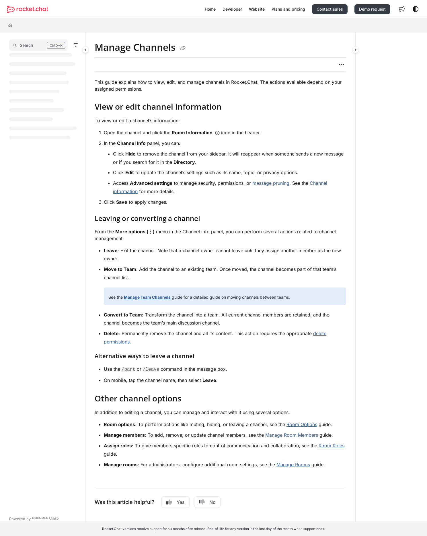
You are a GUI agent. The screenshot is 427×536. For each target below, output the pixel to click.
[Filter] (75, 45)
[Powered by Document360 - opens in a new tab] (34, 518)
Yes (175, 502)
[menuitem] (210, 9)
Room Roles (331, 445)
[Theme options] (415, 9)
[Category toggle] (85, 49)
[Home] (10, 25)
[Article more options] (341, 64)
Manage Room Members (292, 435)
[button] (27, 9)
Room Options (301, 424)
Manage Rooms (293, 464)
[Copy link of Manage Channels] (182, 48)
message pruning (270, 183)
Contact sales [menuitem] (330, 9)
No (207, 502)
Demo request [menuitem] (372, 9)
